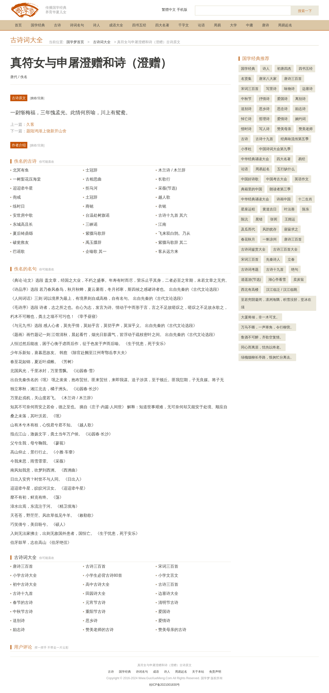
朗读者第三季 (280, 189)
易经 (301, 159)
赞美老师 (306, 129)
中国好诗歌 (250, 179)
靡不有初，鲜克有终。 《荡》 (36, 497)
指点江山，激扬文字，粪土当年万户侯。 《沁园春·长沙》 (61, 434)
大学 (233, 25)
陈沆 (244, 219)
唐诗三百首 (23, 566)
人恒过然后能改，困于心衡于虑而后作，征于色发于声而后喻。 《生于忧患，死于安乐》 (89, 343)
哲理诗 (264, 119)
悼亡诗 (246, 119)
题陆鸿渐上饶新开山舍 (46, 131)
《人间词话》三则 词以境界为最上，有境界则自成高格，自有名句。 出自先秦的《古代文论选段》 (97, 298)
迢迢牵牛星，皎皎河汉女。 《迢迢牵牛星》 (49, 488)
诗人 (96, 25)
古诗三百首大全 (285, 249)
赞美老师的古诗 (100, 629)
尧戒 (17, 197)
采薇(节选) (167, 188)
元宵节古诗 (96, 602)
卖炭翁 (298, 279)
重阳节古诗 (96, 611)
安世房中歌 (23, 215)
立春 (291, 259)
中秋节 (246, 99)
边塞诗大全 (168, 593)
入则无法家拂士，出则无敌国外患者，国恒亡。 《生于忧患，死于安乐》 (75, 533)
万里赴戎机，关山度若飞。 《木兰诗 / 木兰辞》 (52, 398)
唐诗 (265, 25)
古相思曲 (94, 179)
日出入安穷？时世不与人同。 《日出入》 (47, 479)
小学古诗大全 (25, 575)
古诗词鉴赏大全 (253, 249)
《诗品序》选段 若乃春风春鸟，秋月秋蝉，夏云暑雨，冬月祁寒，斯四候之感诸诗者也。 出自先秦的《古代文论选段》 (115, 289)
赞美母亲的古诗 (172, 629)
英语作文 (302, 179)
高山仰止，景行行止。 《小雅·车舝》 (43, 452)
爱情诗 (164, 620)
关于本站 (198, 671)
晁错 (259, 219)
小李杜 (246, 149)
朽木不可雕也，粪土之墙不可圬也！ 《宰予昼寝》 (55, 316)
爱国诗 (164, 611)
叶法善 (289, 209)
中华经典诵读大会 (255, 159)
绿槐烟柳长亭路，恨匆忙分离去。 (267, 357)
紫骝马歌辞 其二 (172, 242)
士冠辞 (92, 170)
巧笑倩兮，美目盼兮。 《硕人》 (38, 524)
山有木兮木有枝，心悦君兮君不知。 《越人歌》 (53, 425)
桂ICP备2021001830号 (164, 684)
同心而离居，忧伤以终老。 (262, 347)
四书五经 (139, 25)
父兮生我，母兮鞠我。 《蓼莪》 (38, 443)
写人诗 (264, 129)
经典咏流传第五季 (295, 139)
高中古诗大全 (98, 584)
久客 (30, 124)
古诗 (57, 25)
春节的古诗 (23, 602)
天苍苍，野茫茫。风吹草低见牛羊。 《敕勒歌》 (53, 515)
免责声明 (215, 671)
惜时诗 (246, 129)
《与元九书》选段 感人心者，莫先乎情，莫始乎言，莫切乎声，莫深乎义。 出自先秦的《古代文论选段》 (103, 325)
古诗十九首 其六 (172, 215)
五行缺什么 (286, 169)
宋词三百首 (168, 566)
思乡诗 (92, 620)
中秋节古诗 (23, 611)
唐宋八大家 (268, 79)
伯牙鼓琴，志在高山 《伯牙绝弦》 (40, 542)
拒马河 (92, 188)
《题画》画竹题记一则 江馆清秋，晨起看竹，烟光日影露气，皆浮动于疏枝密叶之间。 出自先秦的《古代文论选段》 (113, 334)
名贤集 (246, 79)
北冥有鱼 (21, 170)
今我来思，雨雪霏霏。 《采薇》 (38, 461)
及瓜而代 (248, 229)
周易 (217, 25)
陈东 (305, 209)
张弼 (273, 219)
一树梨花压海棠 (27, 179)
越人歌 (164, 197)
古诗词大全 (26, 40)
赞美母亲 (284, 129)
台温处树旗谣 (98, 215)
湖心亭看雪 (277, 279)
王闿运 (290, 219)
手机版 (182, 10)
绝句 (294, 269)
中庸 (249, 25)
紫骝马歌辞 (96, 233)
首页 (18, 25)
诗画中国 (284, 199)
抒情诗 (264, 99)
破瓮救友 (21, 242)
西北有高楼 (250, 289)
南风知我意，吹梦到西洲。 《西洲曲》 (44, 470)
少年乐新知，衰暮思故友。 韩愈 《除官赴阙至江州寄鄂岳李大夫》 (69, 353)
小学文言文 (168, 575)
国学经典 (38, 25)
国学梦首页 (75, 42)
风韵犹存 (270, 229)
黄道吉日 (270, 209)
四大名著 (162, 25)
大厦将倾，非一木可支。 (260, 317)
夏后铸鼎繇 (23, 233)
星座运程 (248, 209)
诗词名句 (77, 25)
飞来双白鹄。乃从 (174, 233)
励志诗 (19, 629)
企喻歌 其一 (96, 251)
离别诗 (300, 99)
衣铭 (162, 206)
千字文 (183, 25)
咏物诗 (289, 89)
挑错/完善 (37, 98)
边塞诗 (307, 89)
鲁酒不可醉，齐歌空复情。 (262, 337)
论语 (201, 25)
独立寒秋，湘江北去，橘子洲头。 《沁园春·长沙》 (55, 389)
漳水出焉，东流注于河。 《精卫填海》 (44, 506)
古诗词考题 (250, 269)
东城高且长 (23, 224)
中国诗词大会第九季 (275, 149)
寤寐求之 (291, 229)
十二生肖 (305, 199)
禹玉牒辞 (94, 242)
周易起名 (285, 25)
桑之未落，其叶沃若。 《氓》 (36, 416)
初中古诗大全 (25, 584)
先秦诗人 (273, 259)
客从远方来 (168, 251)
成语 (156, 671)
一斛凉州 (270, 239)
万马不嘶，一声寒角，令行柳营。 (267, 327)
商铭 (90, 206)
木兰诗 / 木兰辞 (172, 170)
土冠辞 (92, 197)
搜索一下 (305, 11)
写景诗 (271, 89)
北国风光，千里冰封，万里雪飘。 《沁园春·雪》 (53, 371)
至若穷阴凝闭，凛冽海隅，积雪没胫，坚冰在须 (276, 303)
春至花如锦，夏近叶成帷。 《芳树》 (42, 362)
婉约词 (300, 119)
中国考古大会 (276, 179)
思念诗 (282, 109)
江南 (162, 224)
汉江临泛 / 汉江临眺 (281, 289)
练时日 (19, 206)
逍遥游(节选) (251, 279)
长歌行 (164, 179)
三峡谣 (92, 224)
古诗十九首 (23, 593)
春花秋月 (248, 239)
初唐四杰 (284, 69)
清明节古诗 (168, 602)
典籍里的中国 (251, 189)
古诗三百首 (96, 566)
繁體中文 (169, 10)
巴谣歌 (19, 251)
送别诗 (19, 620)
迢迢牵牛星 (23, 188)
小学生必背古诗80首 (104, 575)
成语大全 (116, 25)
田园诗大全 (96, 593)
